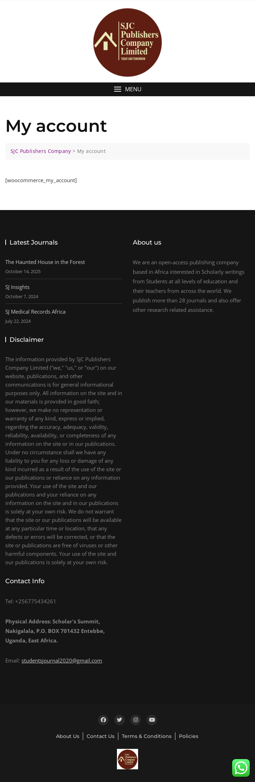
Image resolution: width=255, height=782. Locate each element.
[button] (127, 89)
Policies (188, 736)
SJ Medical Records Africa (35, 311)
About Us (67, 736)
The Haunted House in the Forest (45, 261)
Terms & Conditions (147, 736)
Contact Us (100, 736)
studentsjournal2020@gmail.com (61, 660)
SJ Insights (17, 286)
